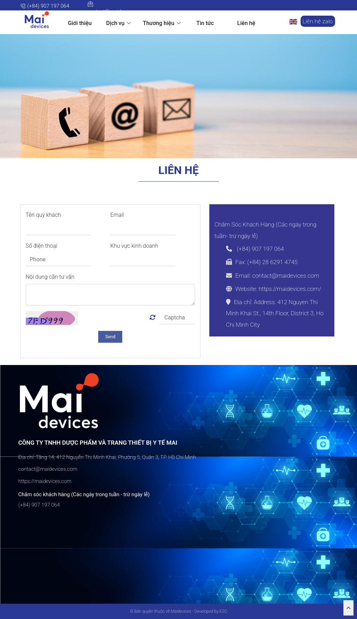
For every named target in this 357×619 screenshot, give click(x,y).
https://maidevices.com (45, 481)
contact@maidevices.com (117, 8)
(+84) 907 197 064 (44, 6)
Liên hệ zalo (318, 21)
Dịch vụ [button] (118, 23)
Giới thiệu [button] (80, 23)
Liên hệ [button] (246, 23)
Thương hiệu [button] (162, 23)
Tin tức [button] (205, 23)
